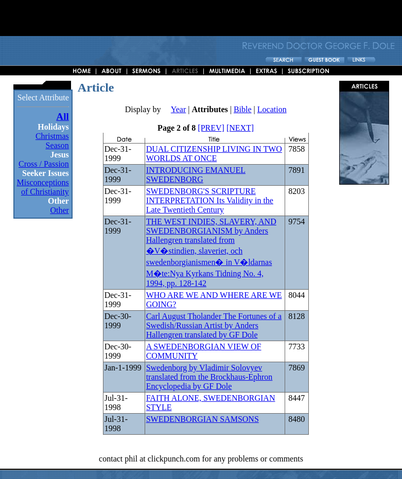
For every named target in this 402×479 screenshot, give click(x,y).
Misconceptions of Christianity (43, 187)
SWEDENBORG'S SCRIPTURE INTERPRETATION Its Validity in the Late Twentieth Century (209, 200)
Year (178, 109)
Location (272, 109)
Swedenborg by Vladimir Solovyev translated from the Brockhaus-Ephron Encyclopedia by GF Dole (209, 377)
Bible (243, 109)
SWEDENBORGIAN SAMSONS (202, 419)
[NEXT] (240, 127)
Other (59, 210)
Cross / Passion (44, 163)
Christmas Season (52, 141)
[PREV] (211, 127)
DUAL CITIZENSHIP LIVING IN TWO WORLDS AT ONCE (214, 154)
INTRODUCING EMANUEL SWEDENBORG (196, 175)
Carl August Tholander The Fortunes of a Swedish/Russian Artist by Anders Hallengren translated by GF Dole (214, 325)
